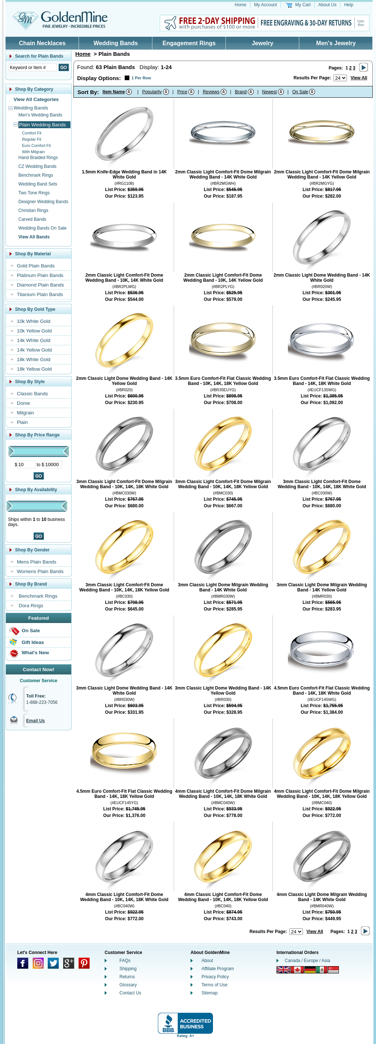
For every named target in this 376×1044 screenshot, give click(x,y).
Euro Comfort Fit (36, 145)
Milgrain (25, 412)
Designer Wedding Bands (43, 201)
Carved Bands (32, 219)
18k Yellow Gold (34, 369)
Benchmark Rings (35, 175)
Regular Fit (31, 139)
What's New (35, 652)
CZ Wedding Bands (37, 166)
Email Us (35, 720)
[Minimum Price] (26, 464)
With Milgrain (33, 152)
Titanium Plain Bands (40, 294)
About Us (327, 4)
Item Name (113, 91)
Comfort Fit (31, 133)
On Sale (31, 630)
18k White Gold (33, 359)
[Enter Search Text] (33, 67)
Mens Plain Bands (36, 562)
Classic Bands (32, 393)
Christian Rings (33, 210)
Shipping (128, 968)
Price (182, 91)
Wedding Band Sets (37, 184)
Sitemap (210, 993)
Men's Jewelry (336, 43)
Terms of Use (215, 984)
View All (359, 77)
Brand (241, 91)
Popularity (152, 91)
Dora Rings (31, 605)
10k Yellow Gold (34, 331)
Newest (269, 91)
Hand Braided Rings (38, 157)
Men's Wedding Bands (40, 115)
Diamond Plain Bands (40, 285)
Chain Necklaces (42, 43)
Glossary (128, 984)
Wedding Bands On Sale (42, 228)
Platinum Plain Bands (40, 275)
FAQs (124, 960)
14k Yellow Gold (34, 350)
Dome (23, 403)
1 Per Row (141, 78)
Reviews (211, 91)
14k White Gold (33, 340)
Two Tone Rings (34, 192)
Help (348, 4)
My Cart (303, 4)
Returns (127, 976)
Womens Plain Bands (40, 571)
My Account (265, 4)
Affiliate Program (218, 968)
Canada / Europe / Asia (307, 960)
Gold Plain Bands (36, 266)
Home (240, 4)
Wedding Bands (116, 43)
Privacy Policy (215, 976)
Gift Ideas (33, 642)
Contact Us (130, 993)
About (207, 960)
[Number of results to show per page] (340, 78)
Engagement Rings (189, 43)
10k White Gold (33, 321)
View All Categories (36, 99)
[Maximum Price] (53, 464)
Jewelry (263, 43)
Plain (22, 422)
